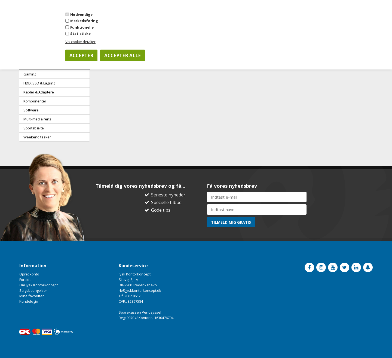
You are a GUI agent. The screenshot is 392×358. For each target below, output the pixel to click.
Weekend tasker (37, 137)
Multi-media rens (37, 119)
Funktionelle (82, 27)
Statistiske (80, 33)
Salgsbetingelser (33, 290)
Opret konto (29, 274)
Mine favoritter (31, 295)
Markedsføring (84, 20)
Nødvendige (81, 14)
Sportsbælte (33, 128)
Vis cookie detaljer (80, 41)
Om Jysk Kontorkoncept (38, 285)
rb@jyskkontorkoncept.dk (140, 290)
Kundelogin (28, 301)
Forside (25, 279)
